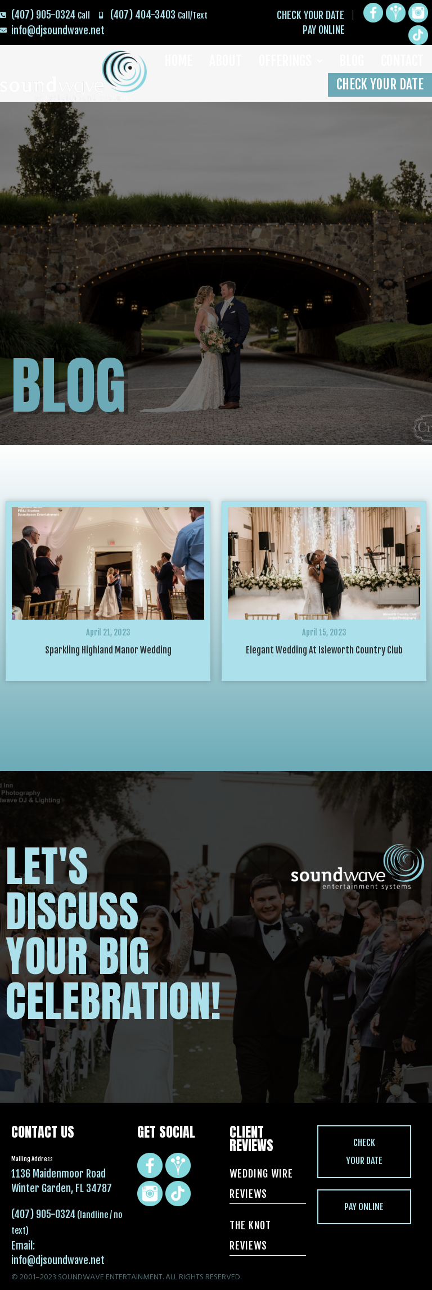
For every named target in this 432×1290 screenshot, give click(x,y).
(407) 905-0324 (43, 1214)
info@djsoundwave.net (58, 1260)
